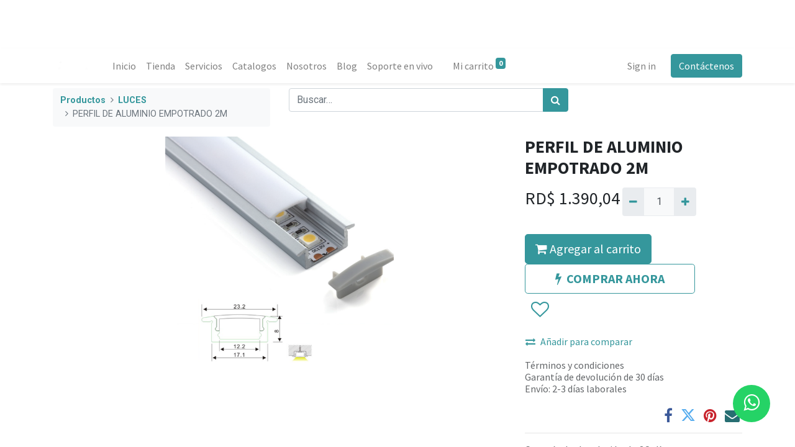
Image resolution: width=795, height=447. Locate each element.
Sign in (641, 66)
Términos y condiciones (574, 365)
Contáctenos (706, 66)
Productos (83, 100)
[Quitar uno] (633, 201)
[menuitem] (124, 65)
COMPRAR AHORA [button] (610, 278)
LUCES (132, 100)
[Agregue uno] (685, 201)
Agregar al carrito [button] (588, 248)
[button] (539, 309)
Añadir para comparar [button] (578, 341)
